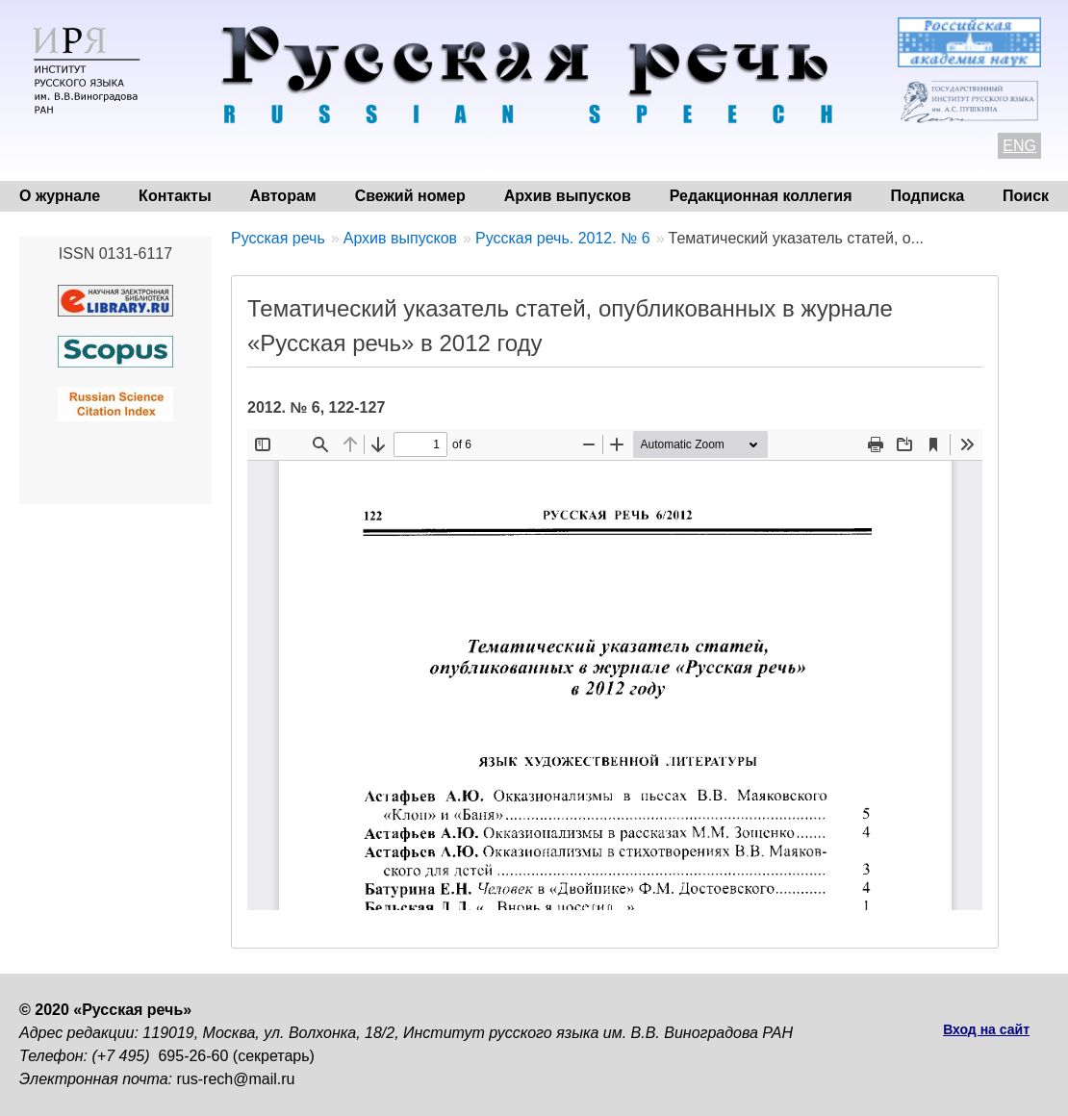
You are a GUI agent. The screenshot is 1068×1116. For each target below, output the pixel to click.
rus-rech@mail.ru (236, 1079)
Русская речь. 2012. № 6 (562, 238)
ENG (1019, 146)
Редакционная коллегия (761, 196)
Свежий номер (410, 196)
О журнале (59, 196)
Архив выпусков (567, 196)
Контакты (175, 196)
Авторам (283, 196)
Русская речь (278, 238)
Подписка (928, 196)
